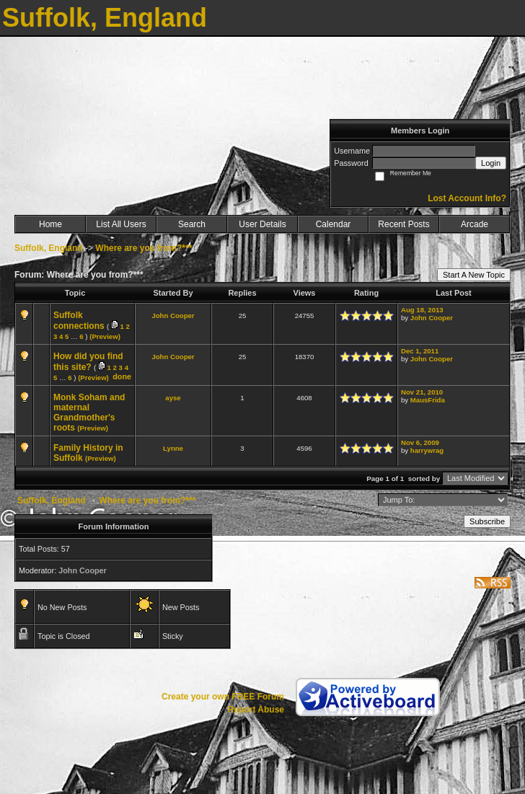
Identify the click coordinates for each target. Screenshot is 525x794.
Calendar (333, 224)
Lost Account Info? (467, 198)
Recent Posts (403, 224)
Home (50, 224)
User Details (262, 224)
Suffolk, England (48, 248)
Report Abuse (256, 710)
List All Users (121, 224)
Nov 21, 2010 (422, 392)
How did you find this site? (88, 361)
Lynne (173, 448)
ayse (172, 398)
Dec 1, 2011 (419, 351)
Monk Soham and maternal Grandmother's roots (89, 412)
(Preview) (104, 336)
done (121, 376)
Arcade (474, 224)
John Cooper (172, 315)
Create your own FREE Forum (223, 697)
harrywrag (427, 450)
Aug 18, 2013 (422, 310)
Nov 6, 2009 (420, 442)
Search (192, 224)
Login (490, 163)
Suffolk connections (79, 320)
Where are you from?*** (143, 248)
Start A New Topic (474, 274)
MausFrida (427, 400)
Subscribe (487, 521)
